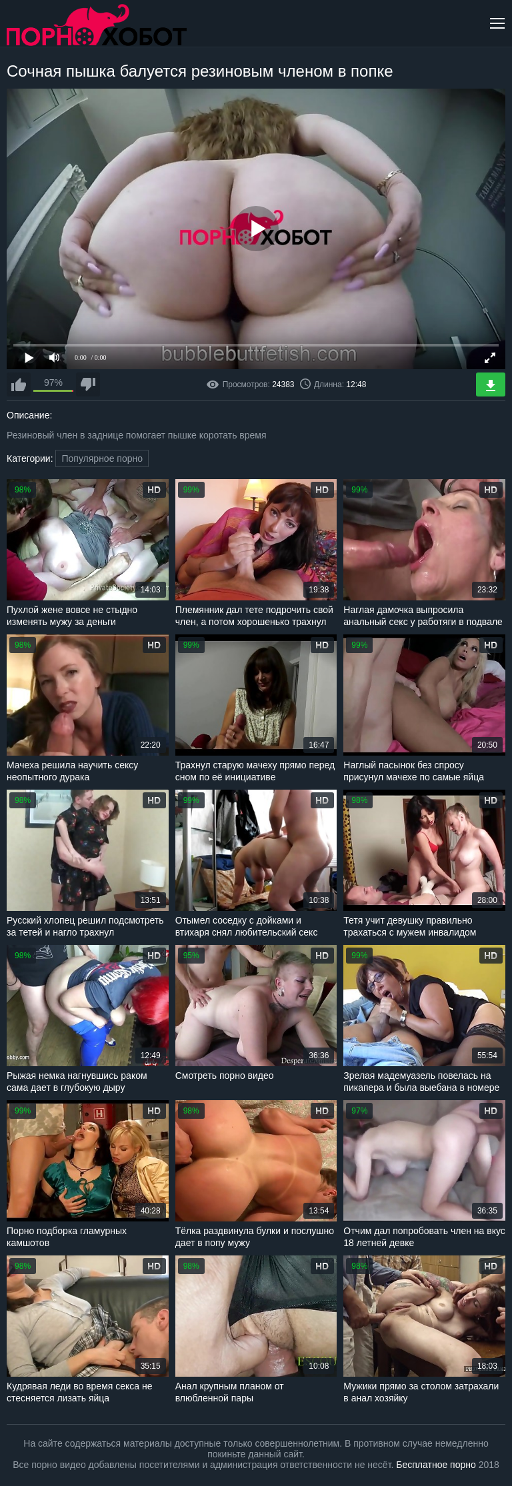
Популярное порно (102, 458)
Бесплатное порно (435, 1464)
